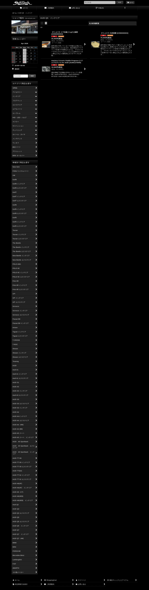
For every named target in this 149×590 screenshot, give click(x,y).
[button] (125, 8)
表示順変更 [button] (94, 23)
